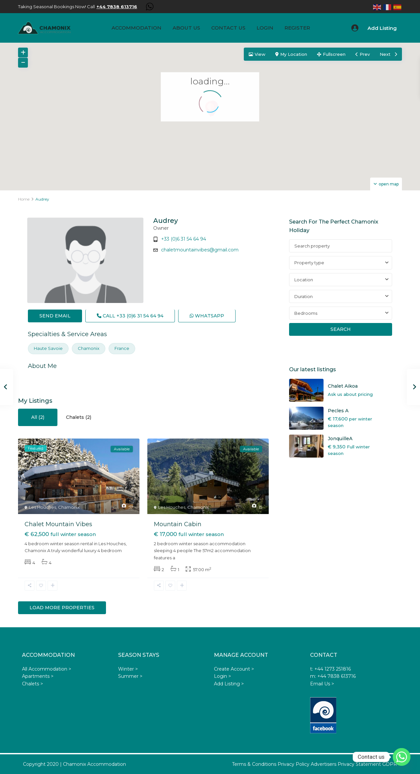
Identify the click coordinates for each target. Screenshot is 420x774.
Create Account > (234, 669)
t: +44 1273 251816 (330, 669)
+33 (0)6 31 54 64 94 (183, 239)
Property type (309, 262)
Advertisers (323, 764)
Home (24, 199)
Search (340, 329)
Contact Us (228, 28)
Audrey (165, 221)
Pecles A (338, 411)
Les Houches (42, 507)
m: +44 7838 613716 (333, 676)
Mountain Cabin (177, 524)
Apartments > (37, 676)
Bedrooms (305, 313)
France (122, 348)
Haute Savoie (48, 348)
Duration (303, 296)
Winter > (128, 669)
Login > (222, 676)
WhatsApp (207, 316)
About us (186, 28)
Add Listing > (229, 684)
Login (265, 28)
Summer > (130, 676)
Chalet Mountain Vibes (58, 524)
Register (297, 28)
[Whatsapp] (401, 757)
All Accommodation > (46, 669)
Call (130, 316)
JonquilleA (340, 438)
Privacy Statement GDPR (367, 764)
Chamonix (88, 348)
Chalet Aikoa (343, 386)
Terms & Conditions (254, 764)
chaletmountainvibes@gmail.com (200, 250)
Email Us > (322, 684)
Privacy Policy (293, 764)
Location (303, 279)
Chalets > (32, 684)
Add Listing (382, 28)
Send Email (55, 316)
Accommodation (136, 28)
